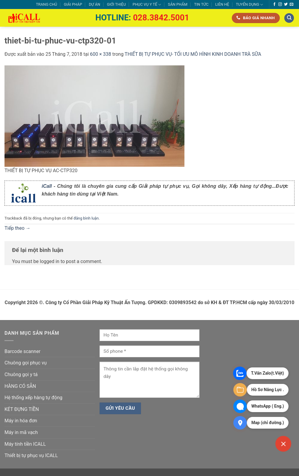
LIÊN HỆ (222, 4)
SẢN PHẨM (177, 4)
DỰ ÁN (94, 4)
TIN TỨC (201, 4)
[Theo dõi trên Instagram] (280, 4)
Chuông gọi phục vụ (25, 363)
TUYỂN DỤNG (249, 4)
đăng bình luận (86, 218)
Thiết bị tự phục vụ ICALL (31, 455)
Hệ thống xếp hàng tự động (33, 397)
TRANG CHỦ (46, 4)
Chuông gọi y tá (20, 374)
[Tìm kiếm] (289, 18)
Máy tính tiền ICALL (25, 444)
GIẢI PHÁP (73, 4)
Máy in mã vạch (21, 432)
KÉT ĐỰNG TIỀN (21, 409)
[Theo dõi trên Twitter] (286, 4)
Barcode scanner (22, 351)
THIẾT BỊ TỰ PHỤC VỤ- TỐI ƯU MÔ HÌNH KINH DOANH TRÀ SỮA (193, 54)
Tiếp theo (17, 228)
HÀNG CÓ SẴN (20, 386)
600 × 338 (100, 54)
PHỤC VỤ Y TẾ (147, 4)
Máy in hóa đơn (20, 421)
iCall (47, 186)
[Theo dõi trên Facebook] (274, 4)
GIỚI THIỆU (116, 4)
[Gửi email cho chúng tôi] (291, 4)
